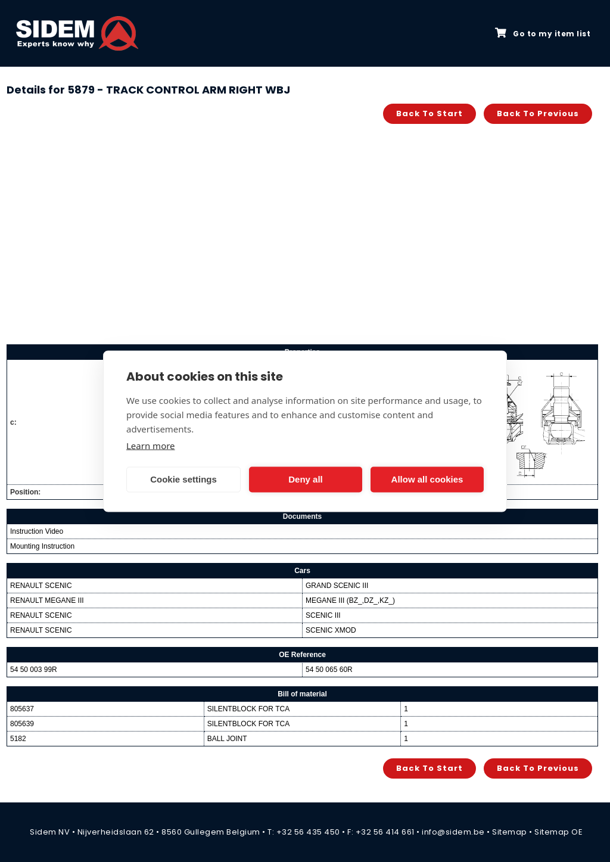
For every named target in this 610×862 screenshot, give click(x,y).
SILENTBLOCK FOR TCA (248, 709)
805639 (22, 724)
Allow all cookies (427, 479)
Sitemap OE (558, 832)
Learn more (150, 445)
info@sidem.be (453, 832)
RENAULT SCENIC (41, 585)
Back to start (429, 113)
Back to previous (538, 113)
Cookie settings (183, 479)
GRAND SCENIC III (337, 585)
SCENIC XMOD (331, 630)
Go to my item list (542, 33)
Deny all (305, 479)
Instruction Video (36, 531)
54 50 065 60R (329, 669)
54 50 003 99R (33, 669)
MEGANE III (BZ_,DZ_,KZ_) (350, 600)
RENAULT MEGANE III (47, 600)
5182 (18, 739)
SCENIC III (323, 615)
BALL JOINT (227, 739)
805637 (22, 709)
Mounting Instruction (42, 546)
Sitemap (509, 832)
